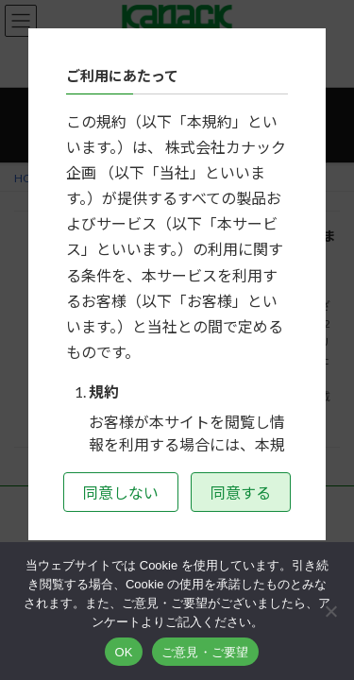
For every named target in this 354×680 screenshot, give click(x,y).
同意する (241, 493)
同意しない (121, 493)
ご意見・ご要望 (205, 652)
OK (123, 652)
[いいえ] (330, 611)
